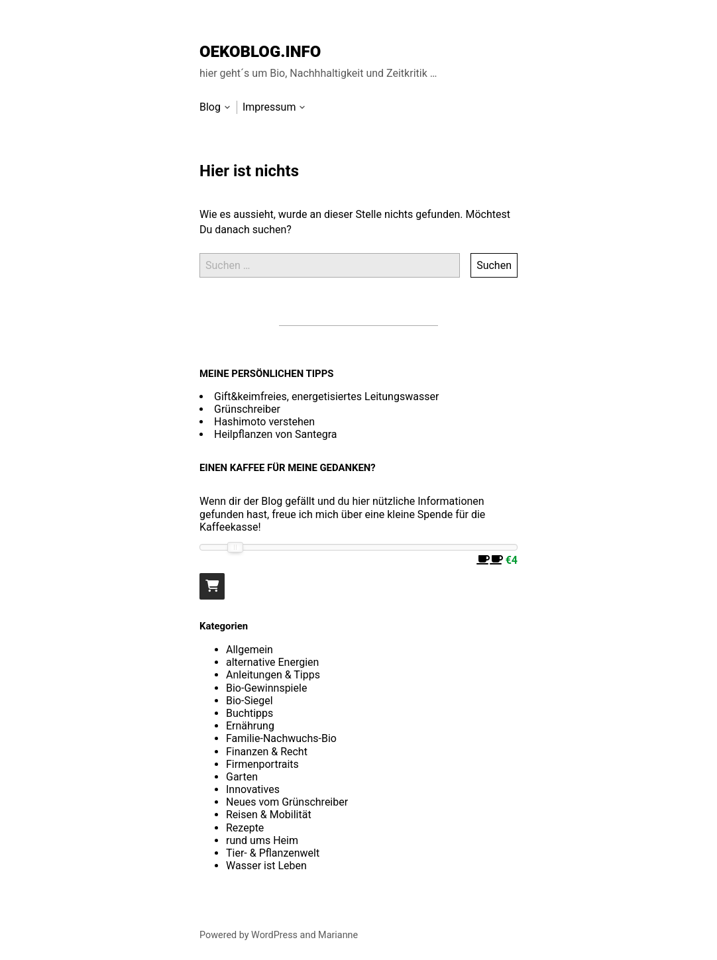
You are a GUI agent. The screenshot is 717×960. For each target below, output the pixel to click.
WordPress (274, 935)
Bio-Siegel (249, 700)
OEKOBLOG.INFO (260, 51)
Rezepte (245, 828)
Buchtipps (249, 713)
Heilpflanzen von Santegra (275, 434)
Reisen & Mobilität (268, 814)
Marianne (338, 935)
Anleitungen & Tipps (273, 674)
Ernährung (250, 726)
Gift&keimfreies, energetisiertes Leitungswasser (326, 396)
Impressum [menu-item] (269, 107)
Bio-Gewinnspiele (266, 688)
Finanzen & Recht (266, 751)
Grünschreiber (247, 409)
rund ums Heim (262, 840)
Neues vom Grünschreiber (287, 802)
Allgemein (249, 649)
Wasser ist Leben (266, 865)
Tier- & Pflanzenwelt (272, 853)
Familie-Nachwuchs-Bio (281, 738)
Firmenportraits (262, 764)
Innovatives (253, 789)
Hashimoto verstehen (264, 421)
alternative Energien (272, 662)
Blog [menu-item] (210, 107)
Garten (242, 777)
